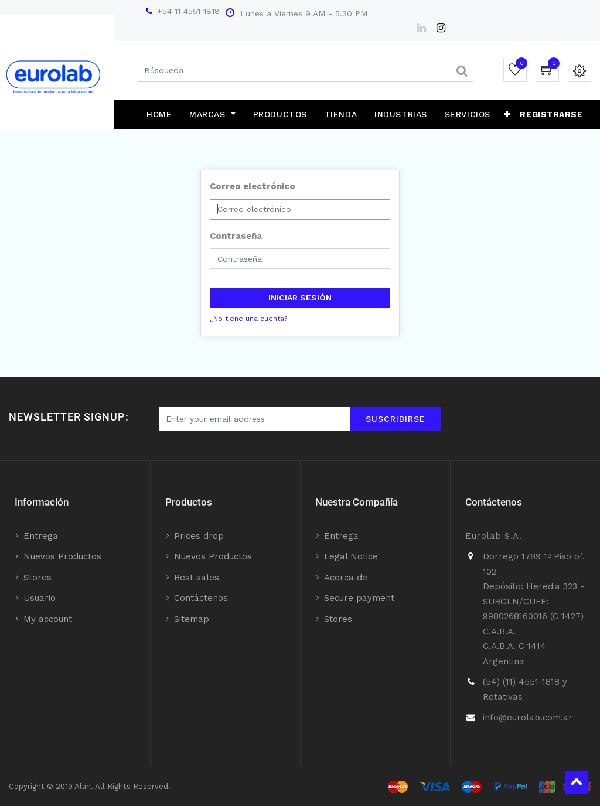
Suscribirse (395, 419)
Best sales (196, 577)
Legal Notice (351, 556)
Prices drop (199, 536)
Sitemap (191, 619)
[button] (507, 114)
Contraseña (236, 236)
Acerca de (345, 577)
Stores (37, 577)
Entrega (40, 536)
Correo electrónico (252, 186)
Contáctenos (201, 598)
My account (47, 619)
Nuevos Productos (62, 556)
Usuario (39, 598)
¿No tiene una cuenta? (248, 319)
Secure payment (359, 598)
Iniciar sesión (300, 297)
